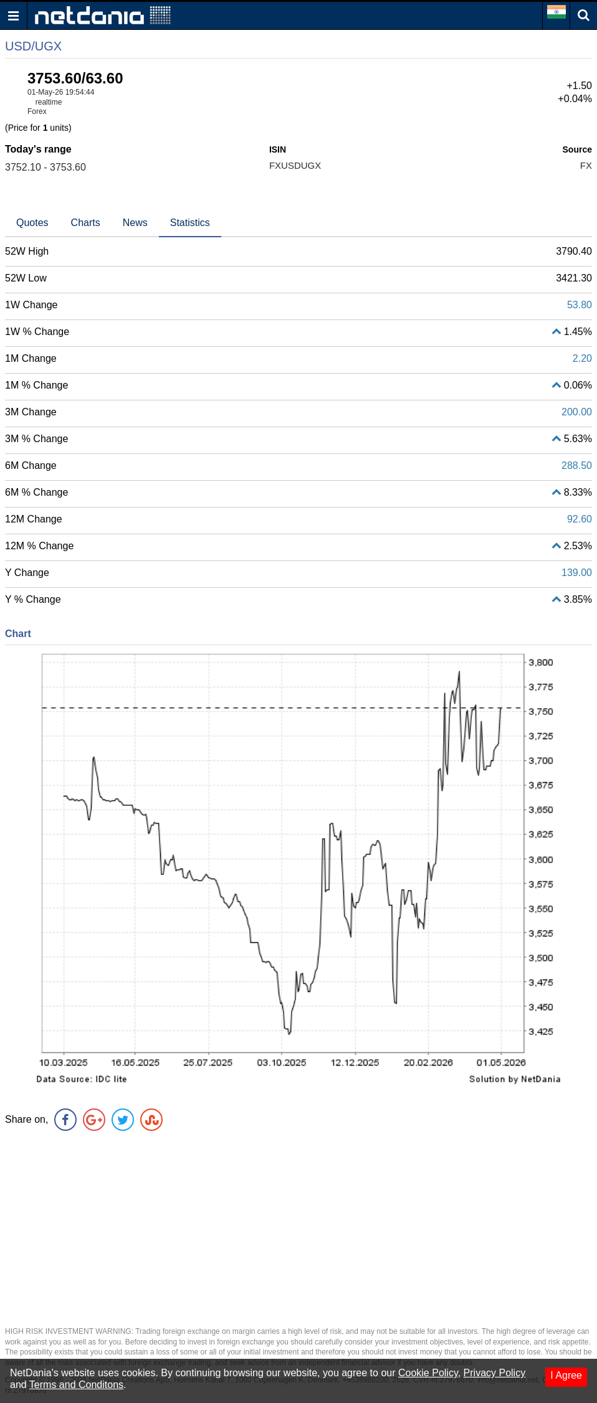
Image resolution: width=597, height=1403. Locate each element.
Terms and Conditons (76, 1384)
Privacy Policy (495, 1373)
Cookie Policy (428, 1373)
